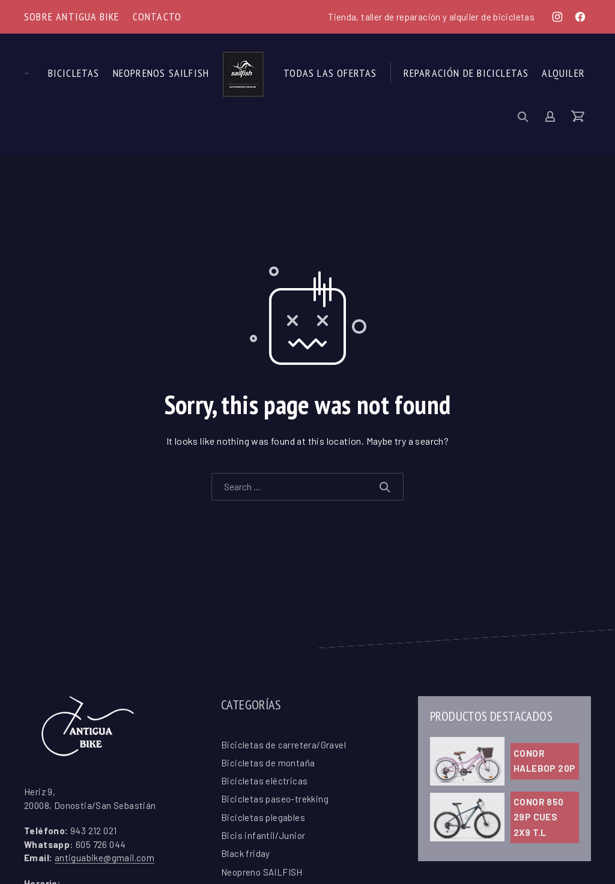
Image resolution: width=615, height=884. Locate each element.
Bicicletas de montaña (268, 762)
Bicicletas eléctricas (264, 780)
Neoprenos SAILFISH (161, 73)
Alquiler (563, 73)
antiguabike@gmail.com (104, 857)
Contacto (157, 16)
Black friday (245, 853)
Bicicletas (74, 73)
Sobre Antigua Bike (72, 16)
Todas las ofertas (330, 73)
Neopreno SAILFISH (262, 872)
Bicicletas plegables (263, 817)
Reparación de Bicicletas (466, 73)
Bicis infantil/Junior (263, 835)
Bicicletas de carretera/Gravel (283, 744)
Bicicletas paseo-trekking (275, 798)
